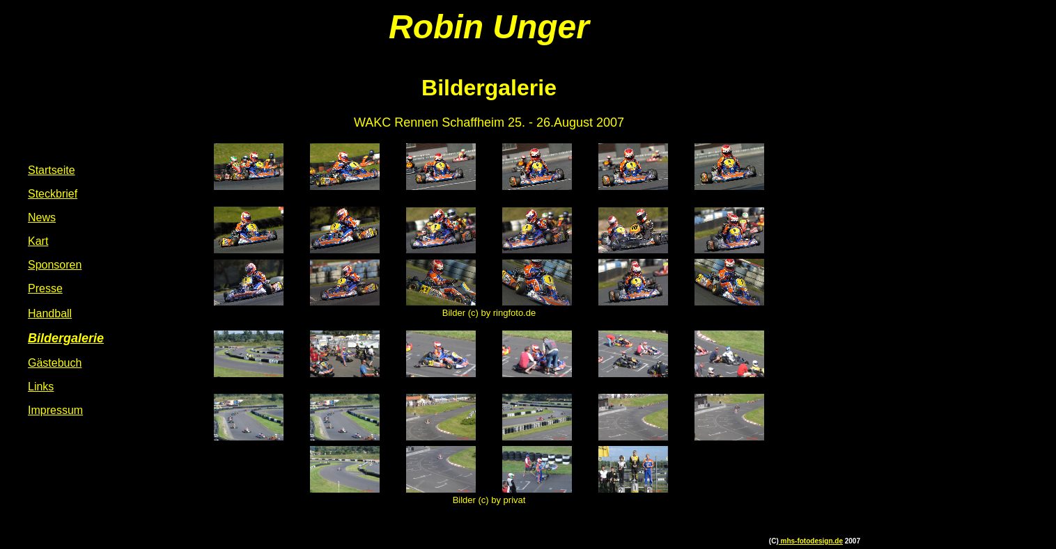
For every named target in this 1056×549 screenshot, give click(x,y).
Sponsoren (54, 265)
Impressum (55, 410)
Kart (38, 241)
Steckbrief (52, 194)
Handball (50, 313)
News (42, 217)
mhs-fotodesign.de (811, 541)
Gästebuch (54, 363)
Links (41, 386)
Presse (45, 288)
